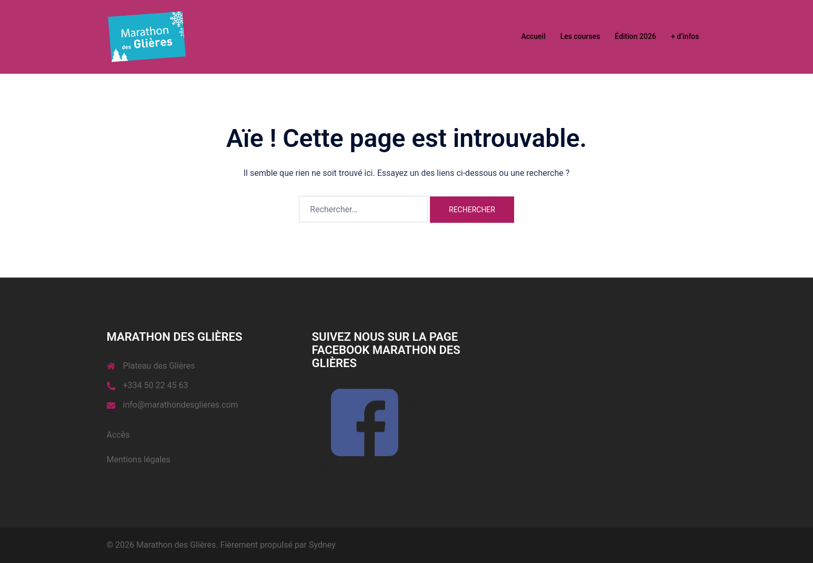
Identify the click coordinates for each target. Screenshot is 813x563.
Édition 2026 (635, 36)
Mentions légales (138, 460)
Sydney (322, 545)
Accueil (533, 36)
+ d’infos (685, 36)
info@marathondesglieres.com (180, 405)
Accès (118, 435)
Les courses (580, 36)
